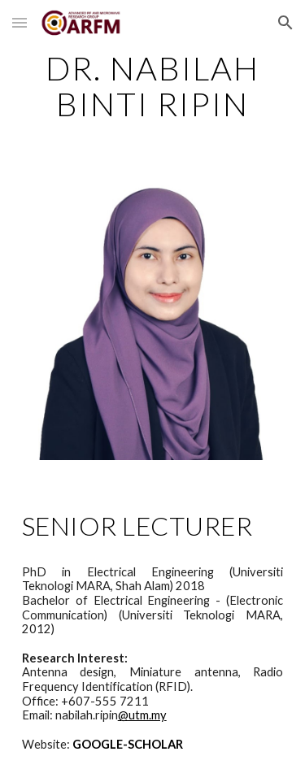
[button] (19, 22)
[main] (152, 86)
